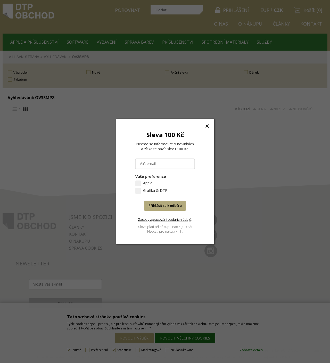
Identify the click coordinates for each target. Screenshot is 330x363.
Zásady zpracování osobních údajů (164, 220)
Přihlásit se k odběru (165, 205)
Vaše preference (150, 176)
